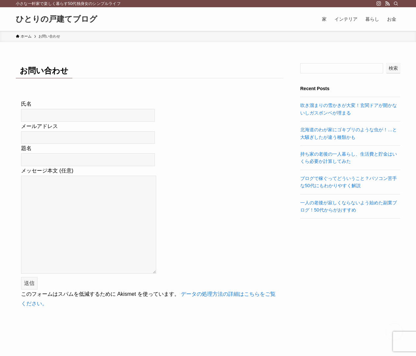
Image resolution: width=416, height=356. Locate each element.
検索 (393, 68)
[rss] (387, 3)
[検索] (396, 3)
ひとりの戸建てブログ (56, 19)
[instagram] (379, 3)
